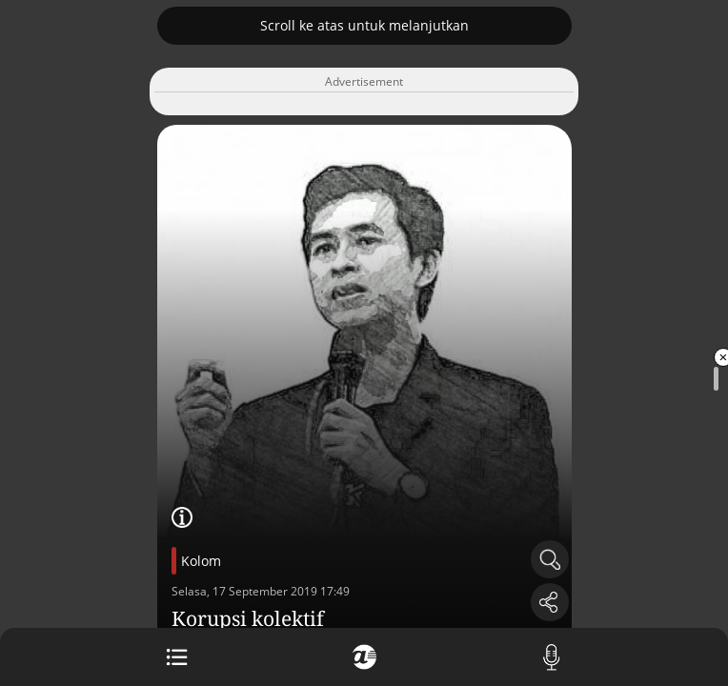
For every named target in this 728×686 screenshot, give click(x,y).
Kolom (201, 561)
